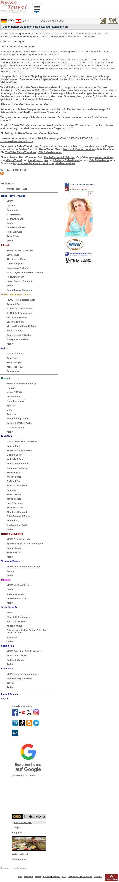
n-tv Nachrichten (23, 822)
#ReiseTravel (14, 160)
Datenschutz (73, 876)
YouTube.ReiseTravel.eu (20, 152)
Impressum (86, 876)
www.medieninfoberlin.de (16, 141)
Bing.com (17, 832)
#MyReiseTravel (99, 160)
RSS (20, 876)
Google (16, 827)
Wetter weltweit (20, 854)
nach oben (112, 879)
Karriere (47, 876)
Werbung (98, 876)
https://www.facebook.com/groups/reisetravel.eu (44, 163)
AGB (64, 876)
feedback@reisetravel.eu (79, 149)
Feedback (28, 876)
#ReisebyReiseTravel (66, 160)
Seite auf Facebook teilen (82, 185)
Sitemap (56, 876)
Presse (38, 876)
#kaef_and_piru (38, 160)
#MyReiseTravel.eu (50, 152)
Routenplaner (19, 859)
